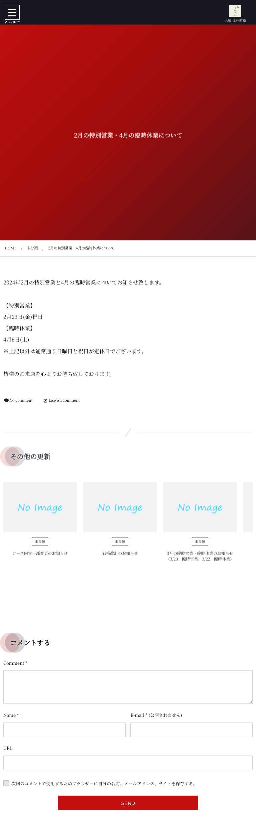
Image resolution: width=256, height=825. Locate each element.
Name (9, 715)
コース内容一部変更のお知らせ (40, 555)
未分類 (40, 543)
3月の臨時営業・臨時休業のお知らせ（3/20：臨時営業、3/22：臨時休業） (200, 558)
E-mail (137, 715)
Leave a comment (64, 400)
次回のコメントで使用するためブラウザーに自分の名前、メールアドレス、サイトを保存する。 (104, 783)
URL (8, 748)
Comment (13, 663)
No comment (20, 400)
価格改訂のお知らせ (120, 555)
